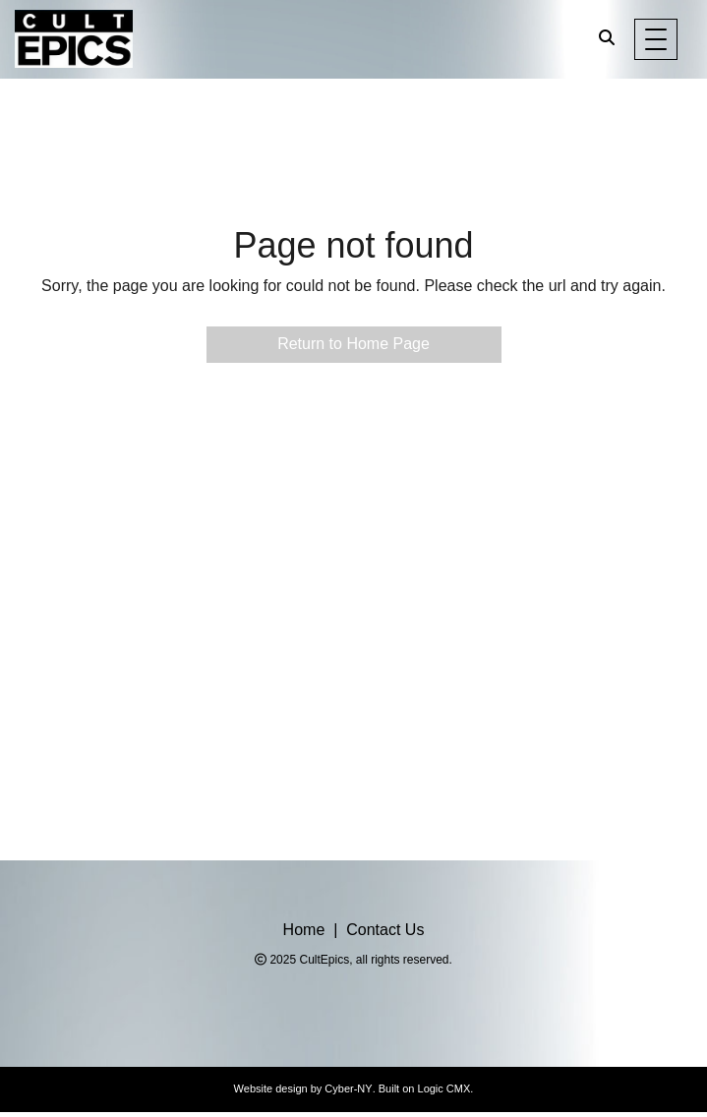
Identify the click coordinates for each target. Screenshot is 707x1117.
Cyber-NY (348, 1088)
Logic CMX (444, 1088)
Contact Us (385, 929)
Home (304, 929)
